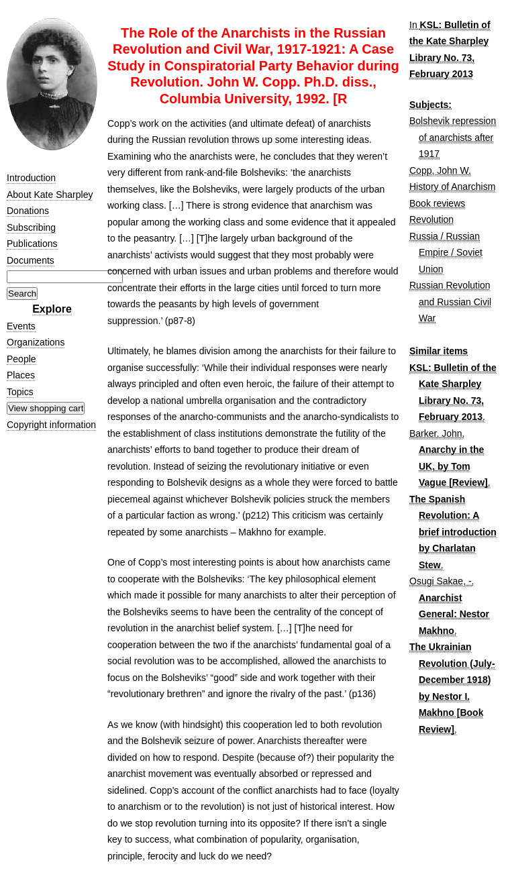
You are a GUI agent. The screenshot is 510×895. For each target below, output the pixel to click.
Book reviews (437, 203)
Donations (28, 210)
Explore (52, 309)
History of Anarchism (452, 186)
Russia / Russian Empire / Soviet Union (445, 252)
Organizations (35, 342)
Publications (32, 243)
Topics (20, 391)
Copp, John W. (440, 170)
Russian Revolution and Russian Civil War (450, 301)
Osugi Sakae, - (440, 581)
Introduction (31, 177)
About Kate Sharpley (50, 194)
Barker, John (435, 433)
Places (21, 375)
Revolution (431, 219)
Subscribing (31, 227)
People (21, 359)
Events (21, 326)
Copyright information (51, 424)
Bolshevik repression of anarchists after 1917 (452, 137)
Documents (30, 260)
